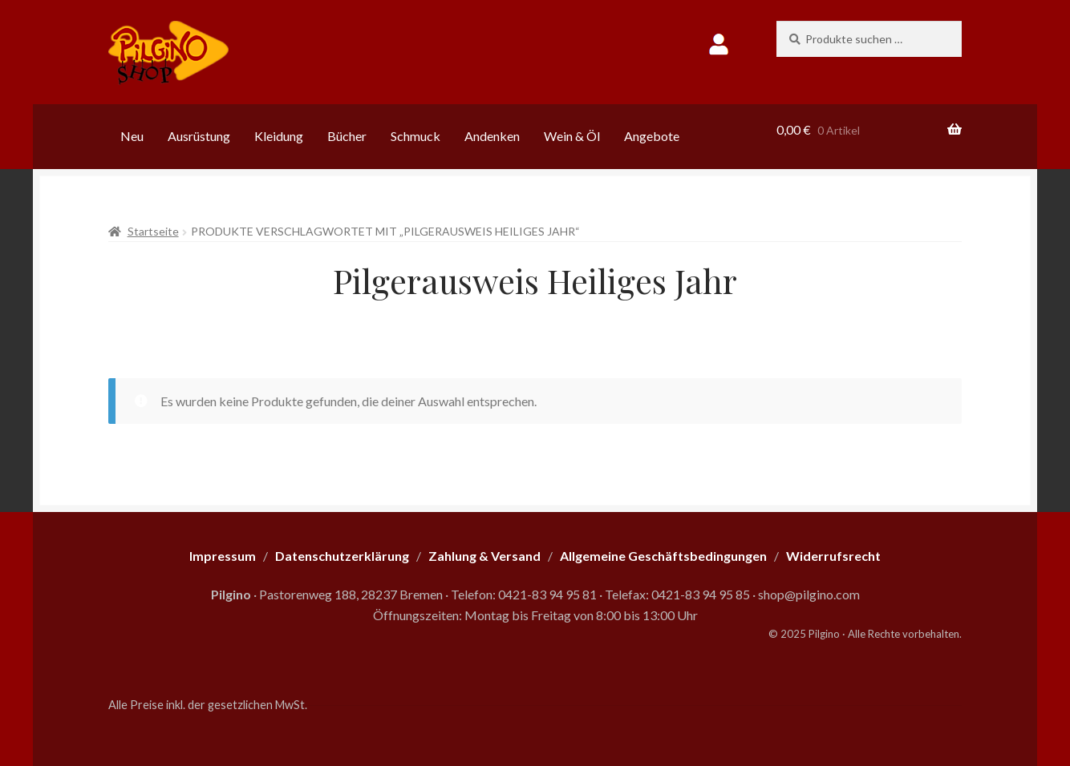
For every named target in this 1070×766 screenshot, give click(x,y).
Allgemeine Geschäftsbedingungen (663, 555)
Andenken (492, 135)
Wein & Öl (572, 135)
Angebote (651, 135)
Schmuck (415, 135)
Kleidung (278, 135)
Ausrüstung (199, 135)
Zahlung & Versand (484, 555)
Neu (132, 135)
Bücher (347, 135)
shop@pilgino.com (809, 594)
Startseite (153, 231)
